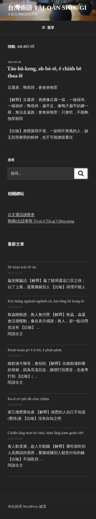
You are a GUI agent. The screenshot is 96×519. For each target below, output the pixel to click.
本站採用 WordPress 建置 (27, 507)
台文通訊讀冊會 (21, 215)
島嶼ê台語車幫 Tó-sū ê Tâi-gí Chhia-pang (41, 221)
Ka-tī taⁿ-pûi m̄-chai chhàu (28, 399)
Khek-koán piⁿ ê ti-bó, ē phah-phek (35, 350)
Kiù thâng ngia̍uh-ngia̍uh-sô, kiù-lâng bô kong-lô (46, 301)
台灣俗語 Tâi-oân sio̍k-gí (47, 7)
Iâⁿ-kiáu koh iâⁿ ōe (22, 267)
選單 (48, 28)
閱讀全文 (15, 334)
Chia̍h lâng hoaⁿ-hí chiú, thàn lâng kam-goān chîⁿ (46, 433)
